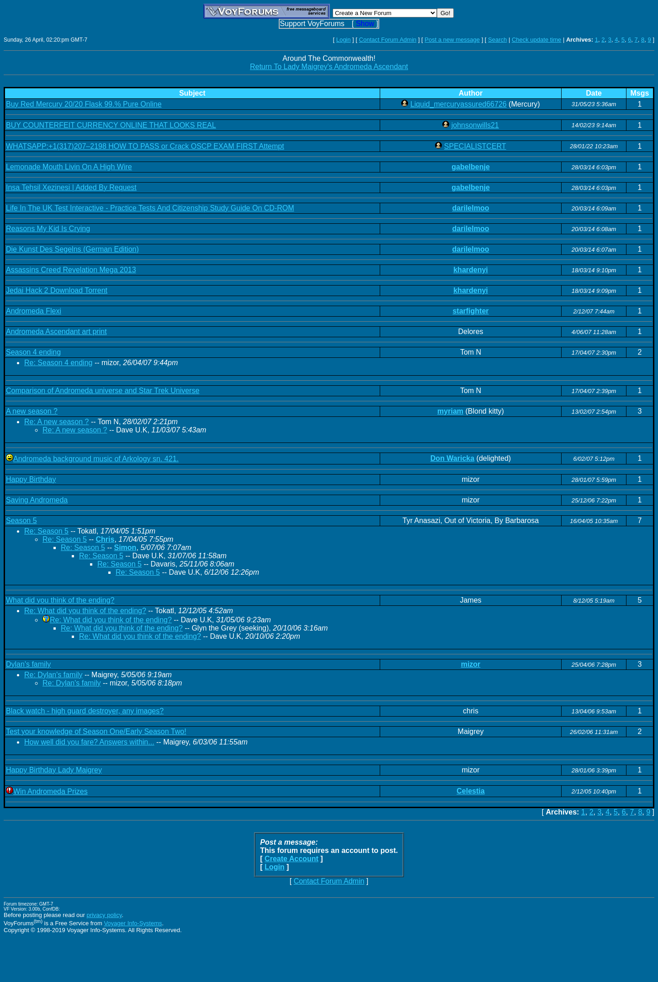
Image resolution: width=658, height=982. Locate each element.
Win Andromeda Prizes (50, 791)
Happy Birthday (31, 479)
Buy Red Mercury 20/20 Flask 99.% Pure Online (84, 104)
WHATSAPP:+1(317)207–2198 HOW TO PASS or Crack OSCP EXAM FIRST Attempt (145, 146)
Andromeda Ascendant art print (56, 331)
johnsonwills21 (475, 125)
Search (497, 39)
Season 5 (21, 520)
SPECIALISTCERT (475, 146)
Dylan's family (28, 664)
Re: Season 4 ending (58, 363)
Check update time (536, 39)
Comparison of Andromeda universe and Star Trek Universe (102, 390)
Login (343, 39)
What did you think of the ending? (60, 600)
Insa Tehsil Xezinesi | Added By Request (71, 187)
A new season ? (32, 411)
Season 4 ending (33, 352)
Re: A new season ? (56, 422)
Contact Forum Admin (388, 39)
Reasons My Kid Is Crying (48, 228)
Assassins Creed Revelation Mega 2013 (71, 270)
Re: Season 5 (46, 531)
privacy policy (104, 915)
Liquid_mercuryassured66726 (458, 104)
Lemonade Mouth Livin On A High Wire (69, 167)
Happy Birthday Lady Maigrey (54, 770)
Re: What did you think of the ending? (85, 611)
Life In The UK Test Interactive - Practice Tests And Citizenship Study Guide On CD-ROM (150, 208)
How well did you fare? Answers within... (89, 742)
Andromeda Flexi (33, 311)
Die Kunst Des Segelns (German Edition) (72, 249)
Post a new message (452, 39)
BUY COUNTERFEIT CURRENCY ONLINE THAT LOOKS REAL (111, 125)
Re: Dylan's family (53, 675)
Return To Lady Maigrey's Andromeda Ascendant (329, 66)
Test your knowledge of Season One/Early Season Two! (96, 731)
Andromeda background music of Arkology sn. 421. (96, 459)
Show (365, 23)
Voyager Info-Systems (133, 923)
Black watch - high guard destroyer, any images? (85, 711)
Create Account (291, 859)
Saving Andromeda (37, 500)
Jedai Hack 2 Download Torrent (56, 290)
